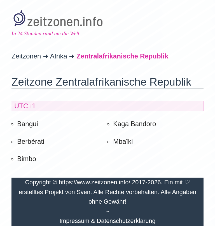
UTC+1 (25, 106)
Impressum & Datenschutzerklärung (107, 220)
